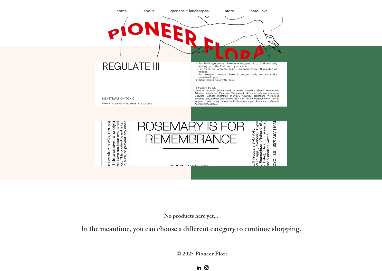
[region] (191, 144)
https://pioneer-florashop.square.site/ (185, 82)
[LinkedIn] (199, 268)
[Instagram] (206, 268)
